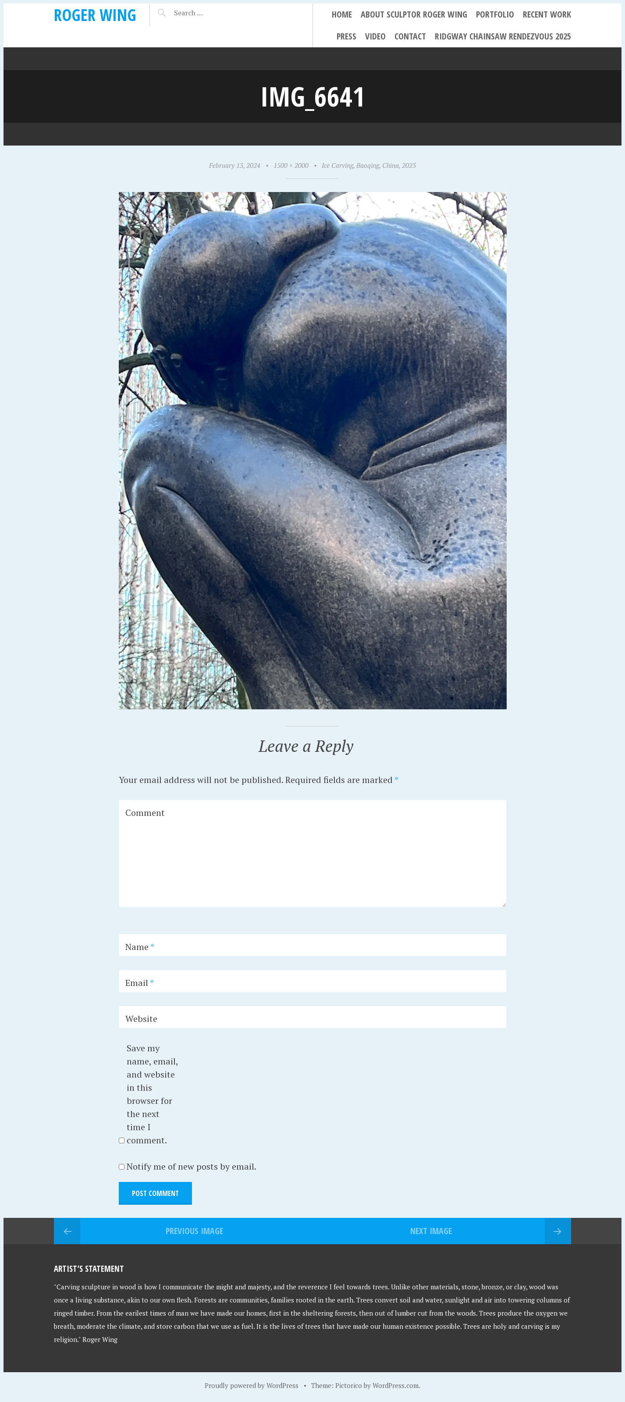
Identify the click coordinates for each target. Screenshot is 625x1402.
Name (139, 947)
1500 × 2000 (291, 165)
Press (346, 36)
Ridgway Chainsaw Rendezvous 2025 (503, 36)
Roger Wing (95, 15)
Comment (145, 812)
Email (139, 983)
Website (141, 1019)
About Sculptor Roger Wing (414, 14)
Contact (410, 36)
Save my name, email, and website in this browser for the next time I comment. (152, 1094)
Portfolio (495, 14)
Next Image (431, 1231)
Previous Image (194, 1231)
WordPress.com (396, 1385)
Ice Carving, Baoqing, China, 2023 (369, 165)
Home (342, 14)
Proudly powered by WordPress (251, 1385)
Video (375, 36)
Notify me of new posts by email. (191, 1166)
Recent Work (547, 14)
